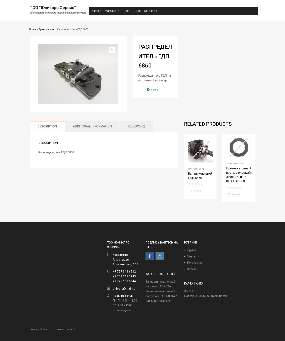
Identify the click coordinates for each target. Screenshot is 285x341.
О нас (137, 10)
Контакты (150, 10)
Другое (192, 250)
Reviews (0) (136, 126)
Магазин (112, 11)
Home (32, 29)
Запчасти (193, 256)
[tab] (47, 126)
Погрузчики (195, 262)
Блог (127, 10)
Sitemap (189, 291)
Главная (96, 10)
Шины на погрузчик (158, 301)
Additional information (92, 126)
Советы (192, 269)
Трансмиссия (46, 29)
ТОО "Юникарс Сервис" (53, 7)
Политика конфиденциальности (205, 296)
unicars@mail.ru (124, 288)
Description (47, 126)
